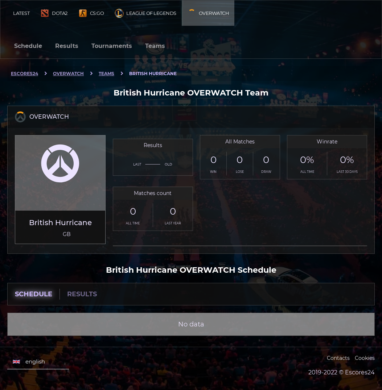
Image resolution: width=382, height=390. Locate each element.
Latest (21, 13)
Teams (155, 45)
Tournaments (111, 45)
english (29, 361)
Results (66, 45)
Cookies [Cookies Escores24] (365, 358)
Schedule (28, 45)
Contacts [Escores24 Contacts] (338, 358)
